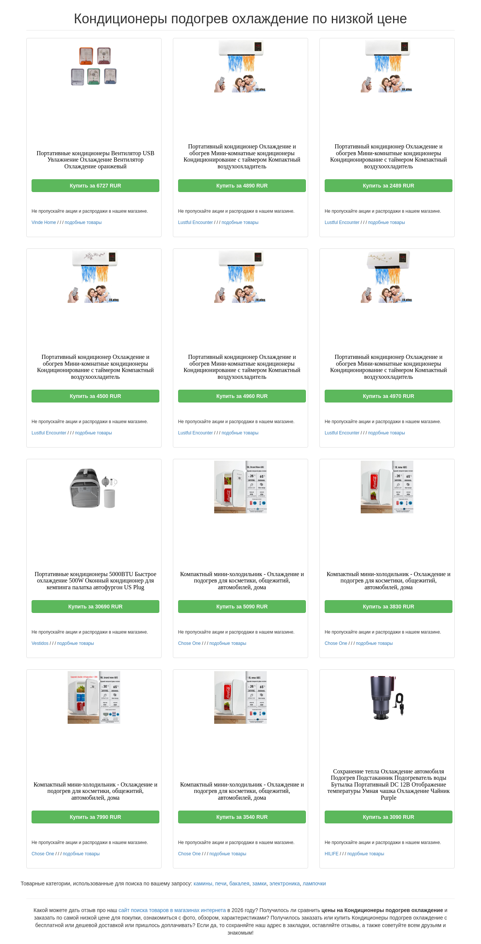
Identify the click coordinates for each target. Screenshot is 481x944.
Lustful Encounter (195, 222)
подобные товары (83, 222)
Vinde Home (44, 222)
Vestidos (40, 643)
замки (259, 883)
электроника (284, 883)
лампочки (314, 883)
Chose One (189, 643)
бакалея (239, 883)
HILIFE (332, 853)
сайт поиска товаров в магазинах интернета (172, 910)
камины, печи (210, 883)
